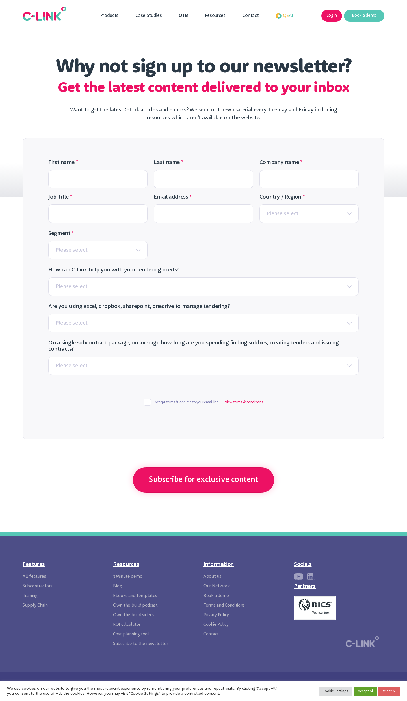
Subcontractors (37, 586)
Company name (280, 162)
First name (63, 162)
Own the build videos (133, 615)
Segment (61, 233)
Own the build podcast (135, 605)
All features (34, 576)
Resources (215, 15)
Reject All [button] (389, 691)
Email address (173, 197)
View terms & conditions (244, 402)
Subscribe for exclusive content (203, 480)
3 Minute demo (127, 576)
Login (331, 16)
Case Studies (148, 15)
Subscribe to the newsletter (140, 644)
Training (30, 596)
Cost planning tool (131, 634)
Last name (168, 162)
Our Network (217, 586)
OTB (183, 15)
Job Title (60, 197)
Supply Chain (35, 605)
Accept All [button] (366, 691)
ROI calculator (126, 624)
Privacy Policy (216, 615)
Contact (251, 15)
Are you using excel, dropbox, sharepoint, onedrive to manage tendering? (139, 306)
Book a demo (364, 16)
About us (212, 576)
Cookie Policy (216, 624)
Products (109, 15)
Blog (117, 586)
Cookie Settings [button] (335, 691)
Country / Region (282, 197)
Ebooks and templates (135, 596)
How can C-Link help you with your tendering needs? (113, 270)
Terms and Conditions (224, 605)
